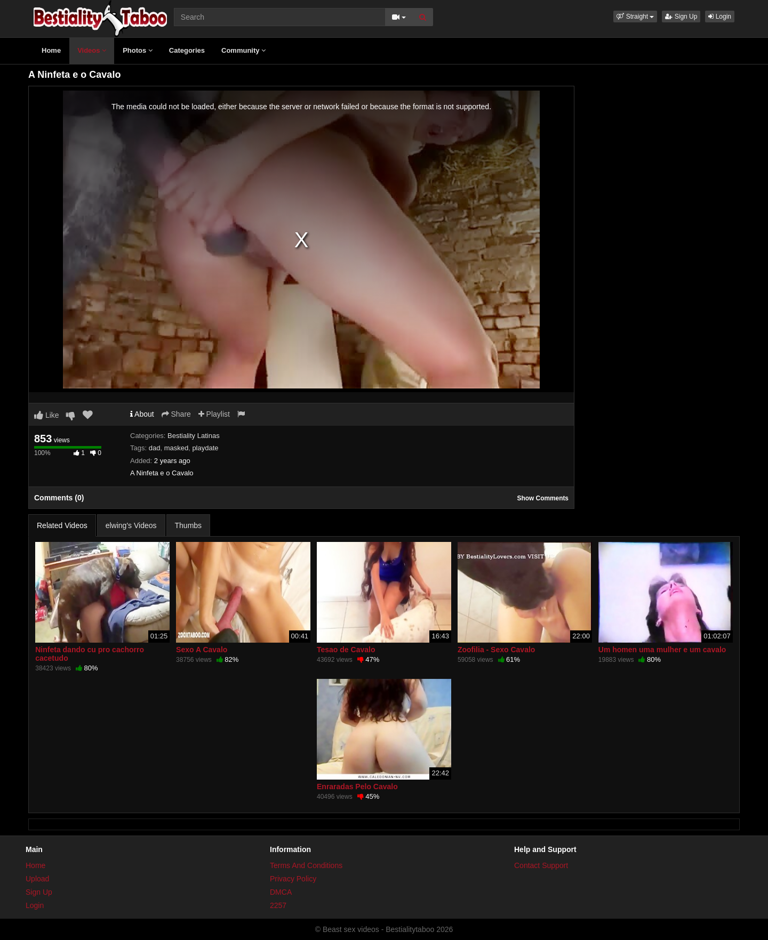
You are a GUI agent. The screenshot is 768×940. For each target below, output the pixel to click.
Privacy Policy (293, 878)
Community (243, 50)
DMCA (281, 892)
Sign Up (681, 16)
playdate (205, 448)
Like (46, 415)
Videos (91, 50)
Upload (37, 878)
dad (155, 448)
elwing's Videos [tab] (131, 525)
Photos (138, 50)
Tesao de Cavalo (346, 649)
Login (719, 16)
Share (176, 414)
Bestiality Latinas (193, 436)
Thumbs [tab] (188, 525)
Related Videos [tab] (62, 525)
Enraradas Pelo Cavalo (357, 786)
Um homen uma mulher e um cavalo (662, 649)
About (142, 414)
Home (51, 50)
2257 (278, 905)
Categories (187, 50)
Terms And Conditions (306, 865)
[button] (635, 16)
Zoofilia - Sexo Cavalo (496, 649)
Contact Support (541, 865)
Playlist (214, 414)
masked (176, 448)
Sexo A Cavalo (201, 649)
